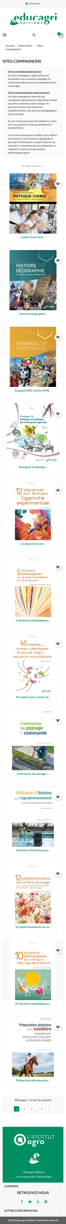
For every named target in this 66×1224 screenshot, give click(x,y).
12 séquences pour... (33, 543)
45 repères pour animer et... (33, 697)
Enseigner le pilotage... (33, 467)
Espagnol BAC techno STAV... (33, 390)
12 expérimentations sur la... (33, 927)
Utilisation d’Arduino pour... (33, 850)
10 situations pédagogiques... (33, 1003)
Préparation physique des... (33, 1080)
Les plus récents (33, 166)
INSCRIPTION (15, 128)
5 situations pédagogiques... (33, 620)
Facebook (22, 1201)
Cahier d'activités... (33, 237)
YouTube (29, 1201)
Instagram (37, 1201)
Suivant (49, 1108)
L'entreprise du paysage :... (33, 773)
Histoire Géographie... (33, 314)
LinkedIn (45, 1201)
